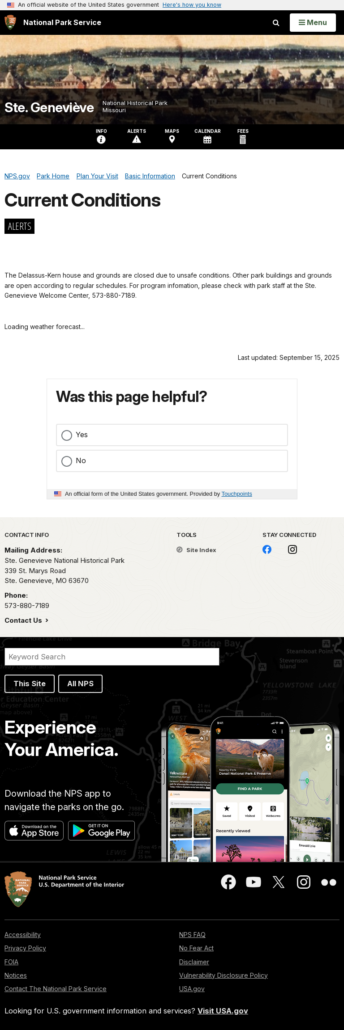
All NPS (80, 683)
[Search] (111, 657)
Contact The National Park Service (55, 988)
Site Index (196, 549)
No (81, 460)
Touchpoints (237, 493)
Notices (15, 975)
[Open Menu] (313, 22)
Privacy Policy (25, 948)
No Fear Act (196, 948)
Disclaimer (194, 962)
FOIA (11, 962)
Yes (82, 434)
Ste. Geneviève (49, 107)
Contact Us (24, 620)
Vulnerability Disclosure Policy (223, 975)
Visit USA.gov (223, 1010)
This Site (29, 683)
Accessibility (22, 934)
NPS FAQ (192, 934)
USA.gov (192, 988)
